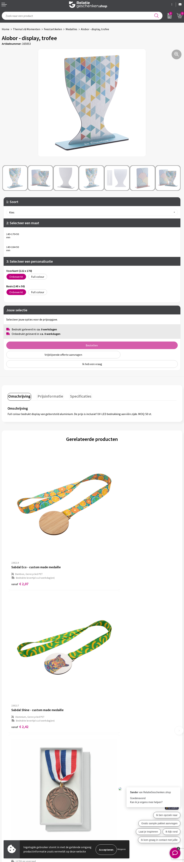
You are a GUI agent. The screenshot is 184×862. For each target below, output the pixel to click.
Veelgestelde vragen (106, 759)
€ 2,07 (19, 554)
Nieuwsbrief (101, 753)
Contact (7, 803)
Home (5, 29)
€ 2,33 (19, 673)
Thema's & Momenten (26, 29)
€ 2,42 (104, 554)
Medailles (71, 29)
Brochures (8, 814)
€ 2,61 (104, 660)
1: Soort (12, 201)
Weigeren (121, 849)
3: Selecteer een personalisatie (29, 261)
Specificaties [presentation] (77, 395)
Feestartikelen (53, 29)
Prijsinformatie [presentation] (48, 395)
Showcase (8, 809)
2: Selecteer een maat (22, 223)
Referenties (9, 820)
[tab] (19, 396)
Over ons (99, 748)
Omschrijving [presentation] (19, 395)
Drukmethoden (103, 765)
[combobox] (82, 16)
